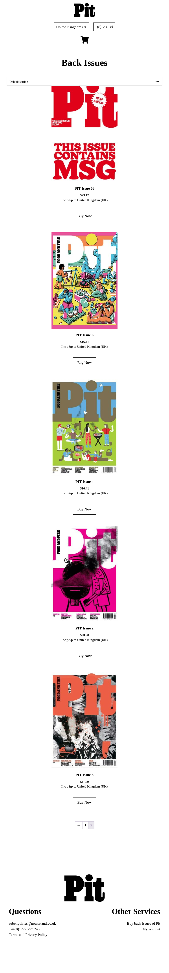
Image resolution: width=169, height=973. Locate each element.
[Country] (71, 27)
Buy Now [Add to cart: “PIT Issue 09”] (84, 216)
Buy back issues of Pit (143, 923)
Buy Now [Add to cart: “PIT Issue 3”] (84, 802)
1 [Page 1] (85, 825)
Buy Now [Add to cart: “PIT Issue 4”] (84, 509)
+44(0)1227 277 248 (24, 929)
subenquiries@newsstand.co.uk (32, 923)
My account (151, 929)
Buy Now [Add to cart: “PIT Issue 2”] (84, 656)
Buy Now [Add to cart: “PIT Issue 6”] (84, 363)
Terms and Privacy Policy (28, 935)
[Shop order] (84, 81)
